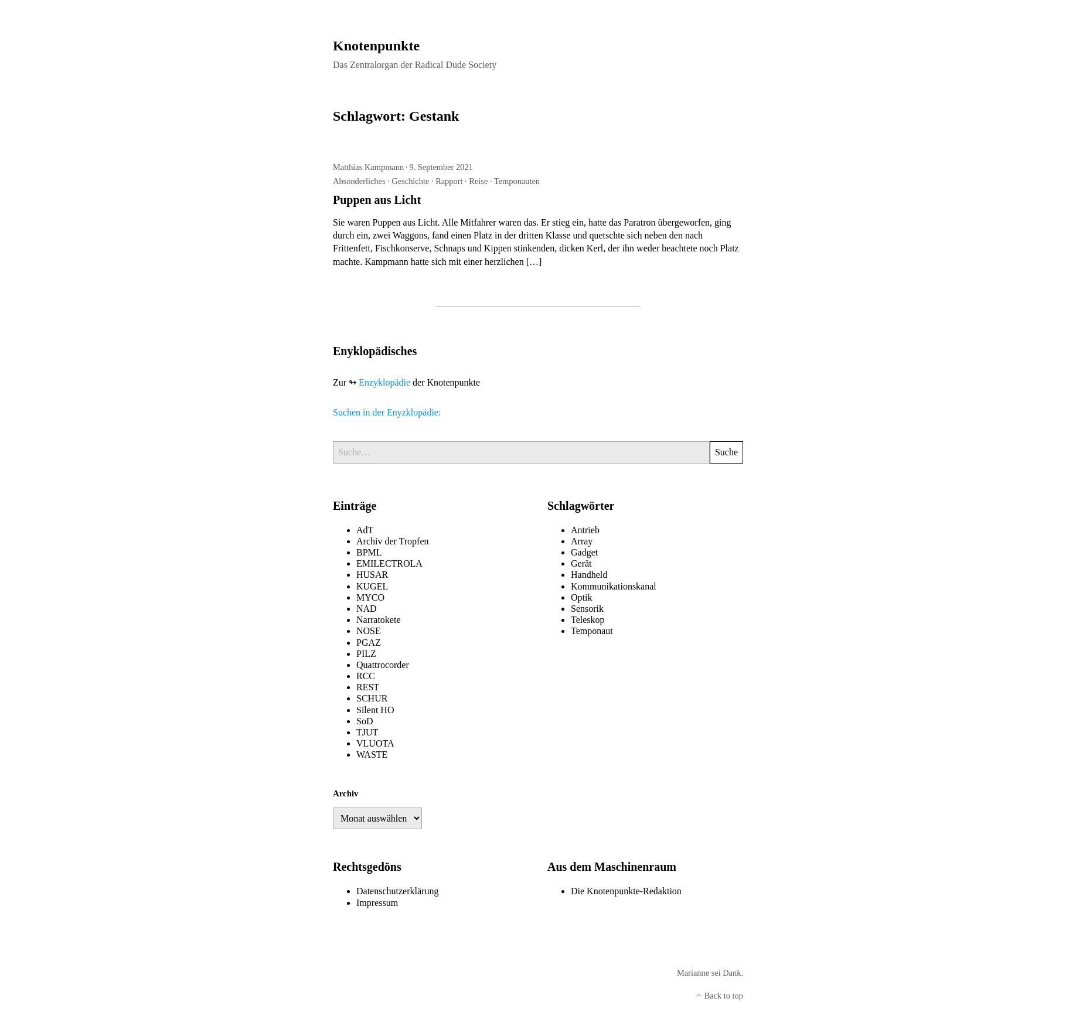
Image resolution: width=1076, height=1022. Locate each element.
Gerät (581, 563)
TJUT (367, 732)
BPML (369, 552)
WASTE (371, 754)
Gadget (584, 552)
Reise (478, 181)
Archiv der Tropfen (392, 541)
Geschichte (410, 181)
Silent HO (375, 710)
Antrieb (585, 530)
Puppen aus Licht (377, 199)
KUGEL (372, 586)
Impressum (377, 903)
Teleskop (588, 620)
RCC (365, 676)
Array (582, 541)
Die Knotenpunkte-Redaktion (626, 891)
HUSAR (372, 575)
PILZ (366, 654)
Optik (581, 597)
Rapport (448, 181)
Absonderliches (359, 181)
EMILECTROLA (389, 563)
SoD (364, 721)
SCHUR (371, 698)
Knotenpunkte (376, 45)
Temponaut (592, 631)
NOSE (368, 631)
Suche (726, 452)
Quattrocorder (382, 665)
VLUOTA (375, 743)
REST (367, 687)
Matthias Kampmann (368, 167)
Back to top (719, 995)
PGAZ (368, 643)
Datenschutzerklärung (397, 891)
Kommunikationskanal (613, 586)
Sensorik (587, 609)
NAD (366, 609)
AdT (364, 530)
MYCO (370, 597)
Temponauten (517, 181)
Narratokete (378, 620)
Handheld (589, 575)
